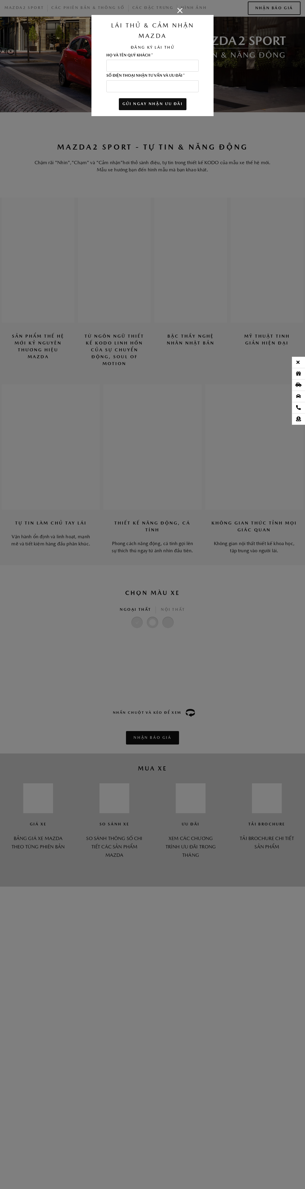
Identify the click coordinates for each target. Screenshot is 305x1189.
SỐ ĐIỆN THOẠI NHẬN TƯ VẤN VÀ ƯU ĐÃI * (145, 76)
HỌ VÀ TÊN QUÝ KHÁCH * (129, 55)
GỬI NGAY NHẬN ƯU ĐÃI (152, 104)
